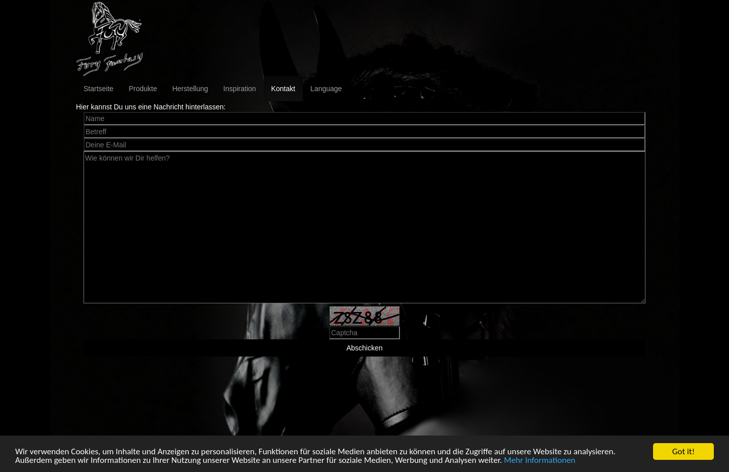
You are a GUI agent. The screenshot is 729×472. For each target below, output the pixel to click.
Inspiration (239, 89)
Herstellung (190, 89)
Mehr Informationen (539, 460)
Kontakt (283, 89)
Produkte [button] (143, 89)
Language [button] (326, 89)
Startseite (98, 89)
